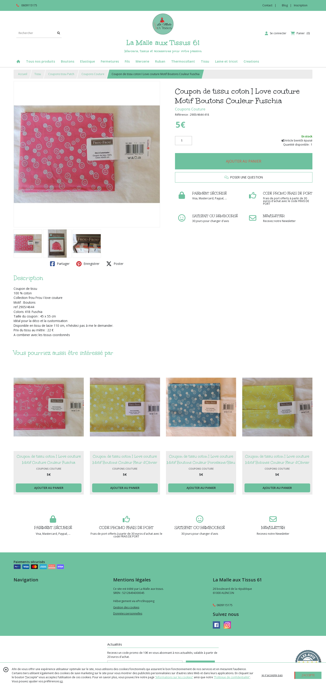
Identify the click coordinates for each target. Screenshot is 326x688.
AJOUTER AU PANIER (243, 161)
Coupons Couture (93, 74)
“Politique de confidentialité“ (232, 677)
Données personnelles (127, 613)
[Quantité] (183, 140)
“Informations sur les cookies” (174, 677)
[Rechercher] (59, 33)
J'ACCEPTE (308, 675)
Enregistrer (87, 263)
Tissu (37, 74)
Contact (267, 5)
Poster (114, 263)
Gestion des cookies (126, 607)
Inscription (300, 5)
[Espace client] (275, 33)
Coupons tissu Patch (61, 74)
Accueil (22, 74)
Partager (60, 263)
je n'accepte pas (272, 675)
